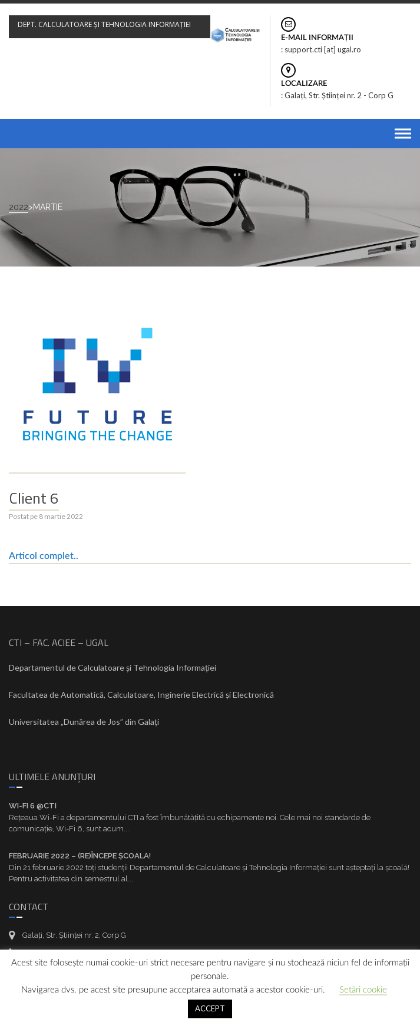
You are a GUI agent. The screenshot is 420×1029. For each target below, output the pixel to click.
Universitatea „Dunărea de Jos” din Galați (84, 722)
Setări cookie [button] (363, 989)
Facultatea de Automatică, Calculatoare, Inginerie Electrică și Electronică (141, 695)
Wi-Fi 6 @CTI (33, 805)
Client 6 (34, 498)
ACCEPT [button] (210, 1008)
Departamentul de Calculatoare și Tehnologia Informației (112, 667)
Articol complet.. (43, 556)
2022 (18, 207)
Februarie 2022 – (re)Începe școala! (80, 855)
